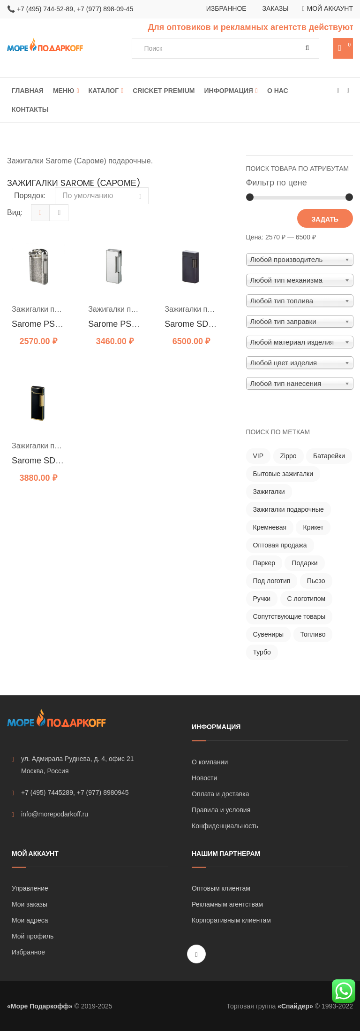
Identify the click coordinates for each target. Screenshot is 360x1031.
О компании (210, 762)
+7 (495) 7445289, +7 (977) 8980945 (70, 793)
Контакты (30, 109)
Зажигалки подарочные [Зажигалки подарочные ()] (288, 509)
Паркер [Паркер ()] (264, 563)
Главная (28, 90)
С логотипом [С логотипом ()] (306, 598)
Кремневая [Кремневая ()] (270, 527)
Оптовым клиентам (221, 888)
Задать (325, 219)
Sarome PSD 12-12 (48, 324)
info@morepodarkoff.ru (50, 814)
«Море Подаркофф (38, 1006)
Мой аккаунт (330, 8)
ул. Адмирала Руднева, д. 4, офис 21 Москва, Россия (73, 765)
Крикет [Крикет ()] (313, 527)
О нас (277, 90)
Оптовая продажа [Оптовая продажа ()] (280, 545)
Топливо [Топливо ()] (313, 634)
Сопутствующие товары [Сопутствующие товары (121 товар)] (289, 616)
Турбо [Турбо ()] (262, 652)
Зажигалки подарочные (52, 309)
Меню (64, 90)
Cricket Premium (164, 90)
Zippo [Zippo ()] (288, 456)
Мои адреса (30, 920)
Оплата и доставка (220, 794)
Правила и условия (221, 810)
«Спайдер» (295, 1006)
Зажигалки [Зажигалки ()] (269, 491)
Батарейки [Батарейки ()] (329, 456)
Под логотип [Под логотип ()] (272, 581)
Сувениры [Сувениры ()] (268, 634)
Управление (30, 888)
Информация (228, 90)
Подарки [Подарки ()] (304, 563)
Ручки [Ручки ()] (262, 598)
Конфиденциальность (225, 826)
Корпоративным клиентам (231, 920)
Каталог (104, 90)
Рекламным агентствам (227, 904)
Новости (204, 778)
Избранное (226, 8)
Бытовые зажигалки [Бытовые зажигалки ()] (283, 473)
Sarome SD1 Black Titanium (217, 324)
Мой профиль (32, 936)
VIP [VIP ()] (258, 456)
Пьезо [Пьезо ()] (316, 581)
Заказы (275, 8)
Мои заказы (29, 904)
